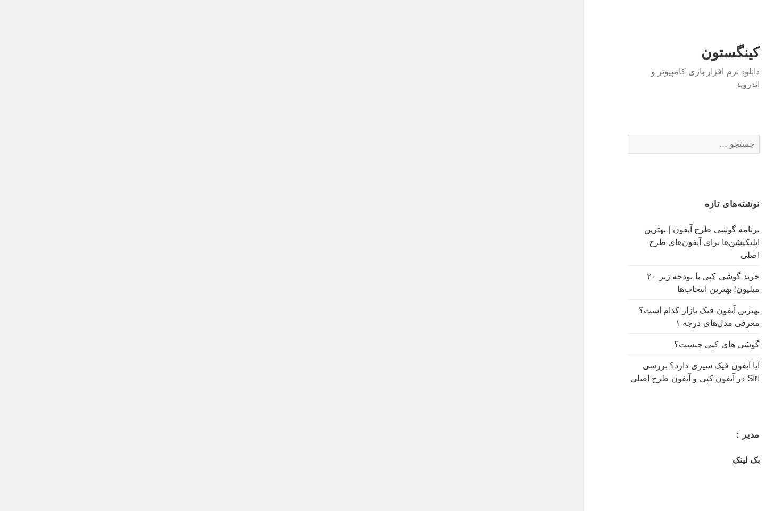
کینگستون (683, 53)
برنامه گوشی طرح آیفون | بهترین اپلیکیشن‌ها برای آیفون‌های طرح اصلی (654, 242)
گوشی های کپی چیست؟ (669, 344)
